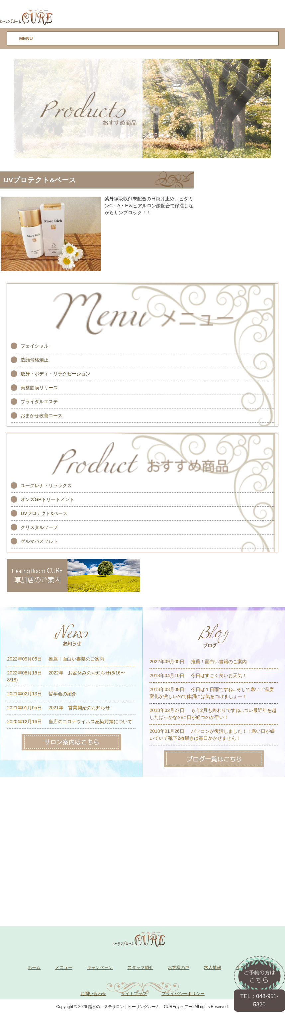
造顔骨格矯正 (34, 359)
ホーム (34, 967)
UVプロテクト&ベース (44, 513)
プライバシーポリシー (183, 993)
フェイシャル (34, 346)
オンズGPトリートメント (47, 499)
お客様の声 (178, 967)
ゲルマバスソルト (39, 541)
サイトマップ (134, 993)
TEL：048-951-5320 (259, 1000)
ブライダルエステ (39, 401)
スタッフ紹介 (140, 967)
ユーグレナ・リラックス (46, 485)
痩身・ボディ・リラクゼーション (55, 373)
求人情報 (212, 967)
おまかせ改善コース (41, 415)
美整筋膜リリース (39, 387)
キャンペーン (100, 967)
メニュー (63, 967)
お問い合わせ (93, 993)
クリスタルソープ (39, 527)
